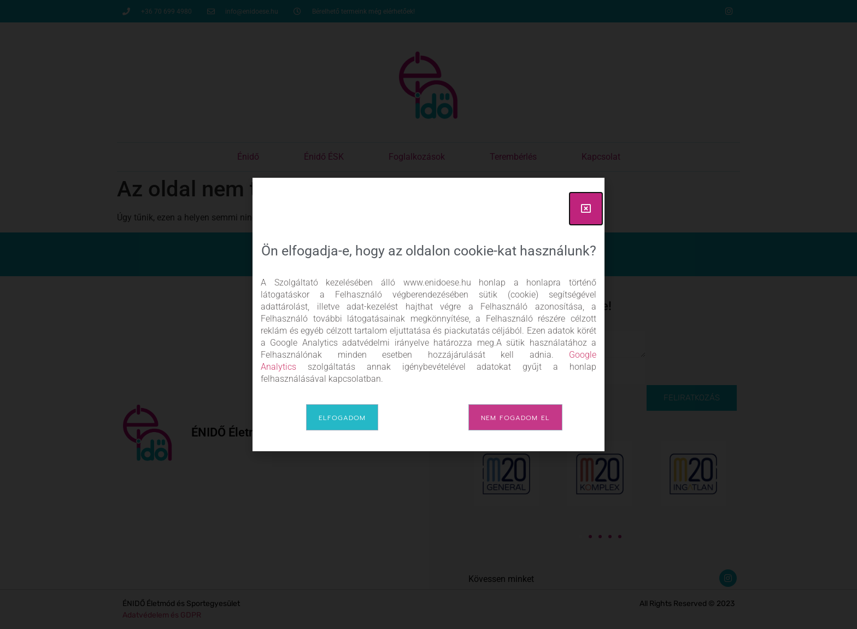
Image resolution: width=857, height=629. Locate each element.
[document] (428, 314)
